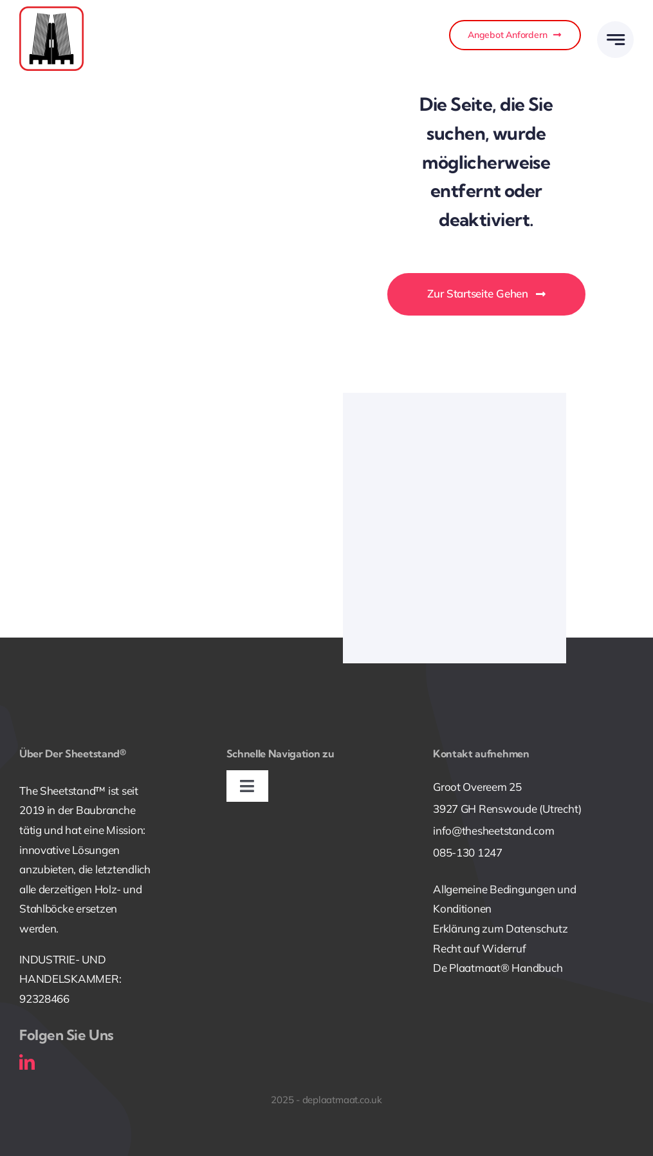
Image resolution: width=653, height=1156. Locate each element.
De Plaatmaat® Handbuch (497, 967)
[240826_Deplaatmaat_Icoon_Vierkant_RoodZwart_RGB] (51, 12)
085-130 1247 (467, 852)
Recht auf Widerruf (479, 948)
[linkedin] (27, 1062)
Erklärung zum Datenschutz (500, 928)
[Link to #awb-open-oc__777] (615, 39)
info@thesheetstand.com (493, 830)
